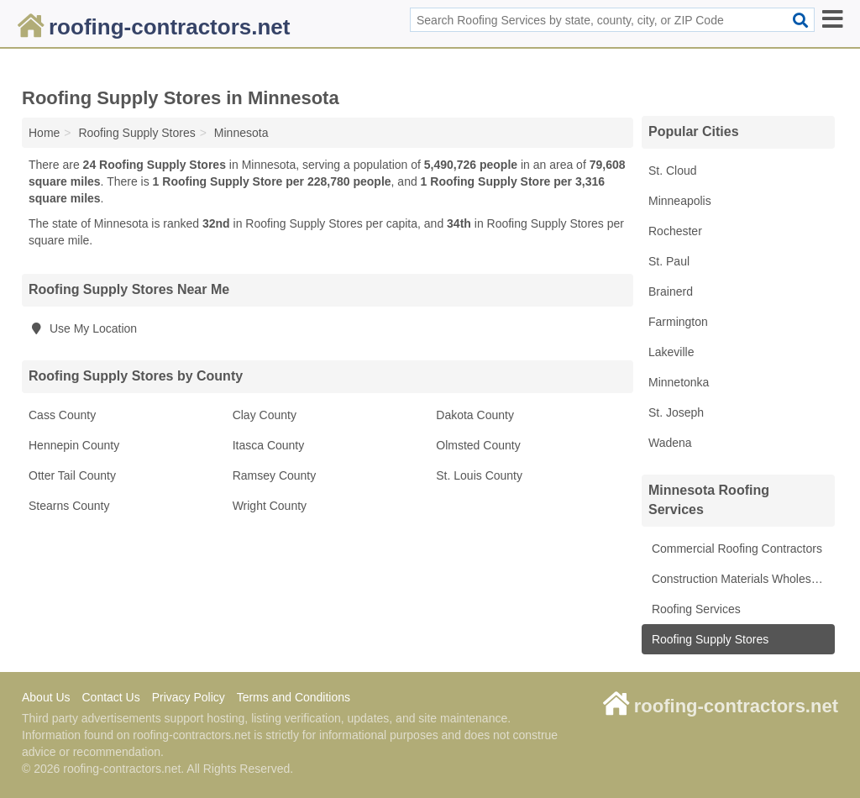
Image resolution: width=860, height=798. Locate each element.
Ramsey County (275, 475)
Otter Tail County (72, 475)
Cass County (62, 415)
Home (44, 132)
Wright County (270, 505)
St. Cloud (672, 170)
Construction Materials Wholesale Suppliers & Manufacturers (741, 578)
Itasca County (269, 445)
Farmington (678, 321)
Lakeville (671, 352)
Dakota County (475, 415)
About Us (46, 697)
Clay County (264, 415)
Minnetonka (678, 382)
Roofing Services (694, 609)
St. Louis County (479, 475)
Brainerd (670, 291)
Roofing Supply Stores (708, 639)
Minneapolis (679, 200)
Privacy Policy (188, 697)
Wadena (670, 442)
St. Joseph (676, 412)
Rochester (675, 231)
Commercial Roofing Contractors (735, 548)
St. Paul (669, 261)
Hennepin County (74, 445)
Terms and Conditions (293, 697)
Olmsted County (478, 445)
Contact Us (110, 697)
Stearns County (69, 505)
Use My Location (83, 328)
